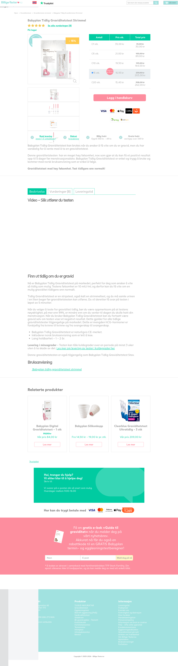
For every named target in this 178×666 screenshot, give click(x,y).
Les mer (51, 448)
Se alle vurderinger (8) (64, 29)
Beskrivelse (41, 195)
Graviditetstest (30, 17)
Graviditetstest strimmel (46, 17)
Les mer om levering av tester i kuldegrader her (90, 351)
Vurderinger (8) (64, 195)
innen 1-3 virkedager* (50, 141)
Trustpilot (38, 465)
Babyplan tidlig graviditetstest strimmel (59, 373)
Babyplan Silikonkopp (93, 429)
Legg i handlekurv (124, 101)
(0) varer (166, 7)
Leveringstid (88, 195)
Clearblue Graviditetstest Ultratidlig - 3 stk (135, 431)
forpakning (78, 141)
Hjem (20, 17)
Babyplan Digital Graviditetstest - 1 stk (51, 431)
